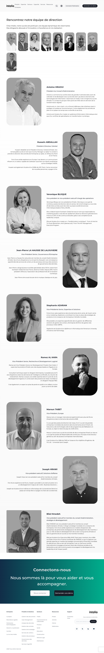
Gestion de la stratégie (28, 629)
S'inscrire (93, 621)
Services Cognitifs (27, 644)
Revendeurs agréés (12, 620)
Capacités (36, 4)
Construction (40, 634)
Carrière (8, 631)
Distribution (40, 641)
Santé (38, 628)
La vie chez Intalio (11, 634)
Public (38, 616)
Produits (17, 4)
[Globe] (61, 5)
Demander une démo (90, 6)
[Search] (57, 5)
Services (42, 4)
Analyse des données (28, 623)
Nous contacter (40, 593)
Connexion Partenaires (72, 6)
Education (40, 631)
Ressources (49, 4)
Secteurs (29, 4)
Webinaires (55, 626)
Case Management (27, 620)
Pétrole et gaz (41, 637)
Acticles (54, 620)
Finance (39, 624)
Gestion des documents (28, 616)
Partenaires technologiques (11, 623)
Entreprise (18, 7)
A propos (9, 616)
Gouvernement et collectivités (42, 620)
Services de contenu (27, 633)
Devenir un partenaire (12, 628)
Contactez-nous (70, 617)
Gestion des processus (28, 636)
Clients (54, 623)
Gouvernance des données (27, 640)
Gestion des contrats (28, 626)
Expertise (23, 4)
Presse (54, 616)
